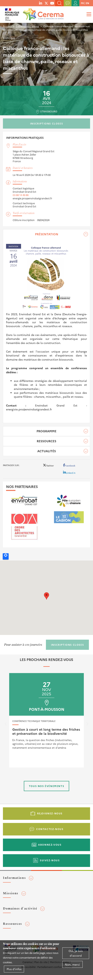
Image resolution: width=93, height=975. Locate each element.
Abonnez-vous (49, 844)
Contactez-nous (49, 829)
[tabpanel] (46, 326)
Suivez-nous (50, 860)
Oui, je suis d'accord (76, 953)
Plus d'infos (14, 969)
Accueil (7, 26)
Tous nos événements (46, 786)
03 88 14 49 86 (21, 195)
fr (82, 3)
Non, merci (72, 964)
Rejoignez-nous (50, 813)
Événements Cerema (27, 26)
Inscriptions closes (46, 123)
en (87, 3)
